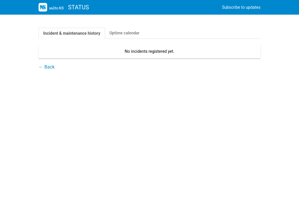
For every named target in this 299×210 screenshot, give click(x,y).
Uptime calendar (124, 33)
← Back (47, 67)
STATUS (64, 7)
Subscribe (241, 7)
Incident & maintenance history (71, 33)
